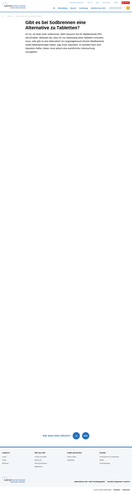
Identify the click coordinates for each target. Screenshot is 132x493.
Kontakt (116, 2)
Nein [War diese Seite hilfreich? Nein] (86, 436)
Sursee (4, 460)
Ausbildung (70, 460)
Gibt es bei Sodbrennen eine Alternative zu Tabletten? (29, 16)
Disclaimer (116, 490)
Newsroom (10, 16)
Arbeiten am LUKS (98, 8)
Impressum (126, 490)
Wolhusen (5, 463)
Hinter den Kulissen (41, 463)
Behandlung (62, 8)
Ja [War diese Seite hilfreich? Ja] (76, 436)
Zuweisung (83, 8)
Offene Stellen (106, 2)
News (97, 2)
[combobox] (117, 8)
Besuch (73, 8)
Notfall (125, 2)
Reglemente (38, 467)
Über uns (89, 2)
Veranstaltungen (105, 463)
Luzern (4, 457)
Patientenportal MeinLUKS (77, 2)
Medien (102, 460)
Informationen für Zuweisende (109, 457)
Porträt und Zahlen (41, 457)
